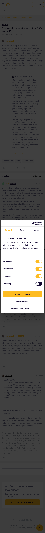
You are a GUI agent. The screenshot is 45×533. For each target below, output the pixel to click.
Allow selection (22, 301)
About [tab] (36, 230)
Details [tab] (23, 230)
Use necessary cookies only (22, 308)
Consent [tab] (8, 230)
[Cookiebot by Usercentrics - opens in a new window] (32, 223)
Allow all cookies (22, 294)
